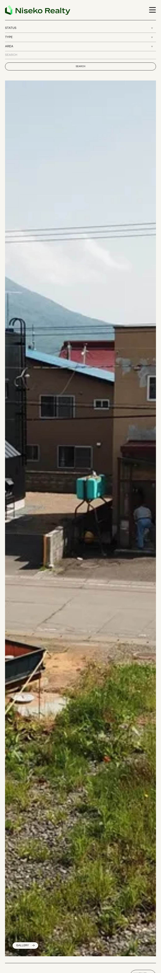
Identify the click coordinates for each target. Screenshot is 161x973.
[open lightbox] (25, 945)
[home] (37, 10)
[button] (151, 10)
